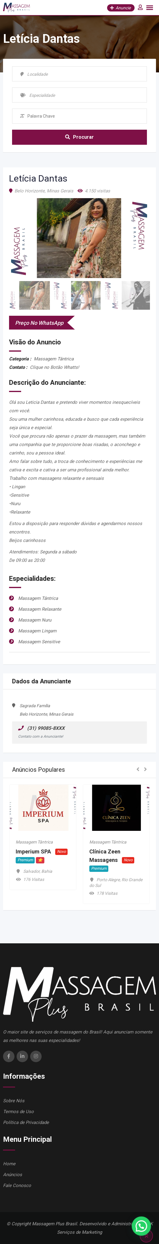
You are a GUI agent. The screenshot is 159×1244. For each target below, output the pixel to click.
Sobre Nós (13, 1100)
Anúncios (12, 1174)
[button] (137, 769)
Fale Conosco (17, 1185)
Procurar (79, 137)
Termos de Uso (18, 1111)
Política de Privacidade (26, 1122)
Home (9, 1163)
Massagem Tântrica (34, 842)
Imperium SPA (33, 852)
